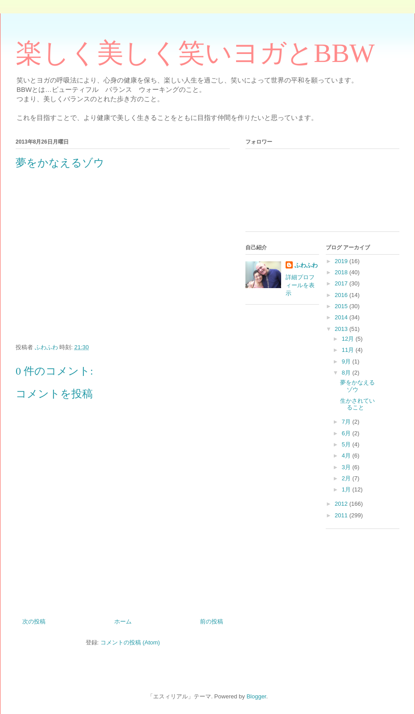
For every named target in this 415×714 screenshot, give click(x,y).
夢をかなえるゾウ (357, 386)
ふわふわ (306, 265)
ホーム (123, 621)
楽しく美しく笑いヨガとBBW (195, 53)
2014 (342, 317)
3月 (347, 467)
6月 (347, 433)
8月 (347, 372)
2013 (342, 329)
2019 (342, 261)
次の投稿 (34, 621)
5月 (347, 444)
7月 (347, 421)
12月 (349, 338)
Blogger (256, 696)
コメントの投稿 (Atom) (130, 642)
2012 (342, 503)
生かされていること (357, 404)
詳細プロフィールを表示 (300, 285)
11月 (349, 350)
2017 (342, 283)
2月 (347, 478)
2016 (342, 295)
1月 (347, 489)
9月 (347, 361)
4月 (347, 455)
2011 (342, 515)
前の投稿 (211, 621)
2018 (342, 272)
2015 (342, 306)
